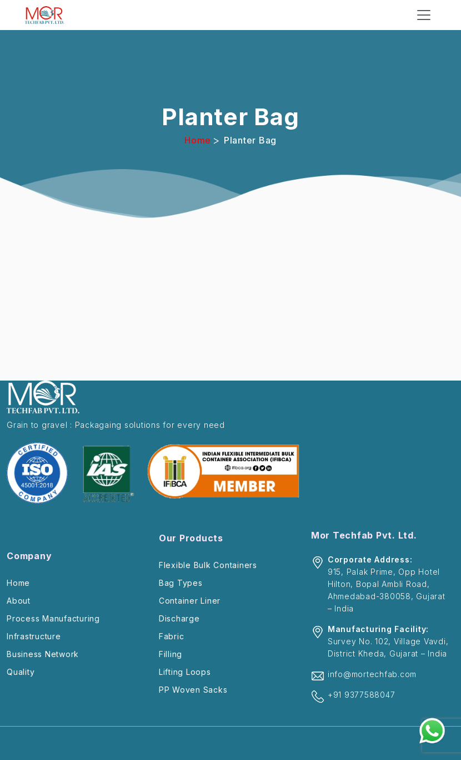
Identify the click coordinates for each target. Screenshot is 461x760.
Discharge (179, 618)
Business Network (43, 654)
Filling (170, 654)
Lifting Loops (185, 672)
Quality (20, 672)
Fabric (171, 636)
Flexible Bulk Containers (208, 565)
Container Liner (190, 600)
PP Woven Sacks (193, 689)
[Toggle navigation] (424, 15)
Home (197, 140)
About (19, 600)
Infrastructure (34, 636)
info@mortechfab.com (372, 674)
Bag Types (181, 583)
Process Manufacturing (53, 618)
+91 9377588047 (361, 694)
